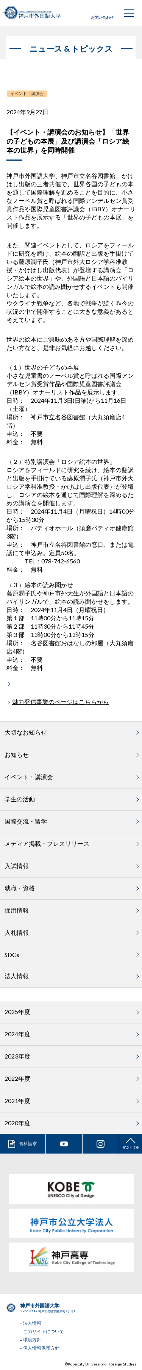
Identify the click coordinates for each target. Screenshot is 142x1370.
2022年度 (17, 1078)
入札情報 (17, 932)
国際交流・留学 (26, 821)
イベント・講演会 (27, 93)
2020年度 (17, 1122)
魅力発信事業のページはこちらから (60, 701)
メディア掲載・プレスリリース (47, 843)
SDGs (12, 954)
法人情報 (17, 975)
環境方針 (32, 1339)
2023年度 (17, 1056)
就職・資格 (20, 887)
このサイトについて (43, 1331)
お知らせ (17, 754)
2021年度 (17, 1100)
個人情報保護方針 (41, 1348)
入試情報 (17, 865)
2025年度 (17, 1011)
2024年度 (17, 1033)
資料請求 (28, 1143)
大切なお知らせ (26, 732)
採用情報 (17, 910)
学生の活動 (20, 798)
